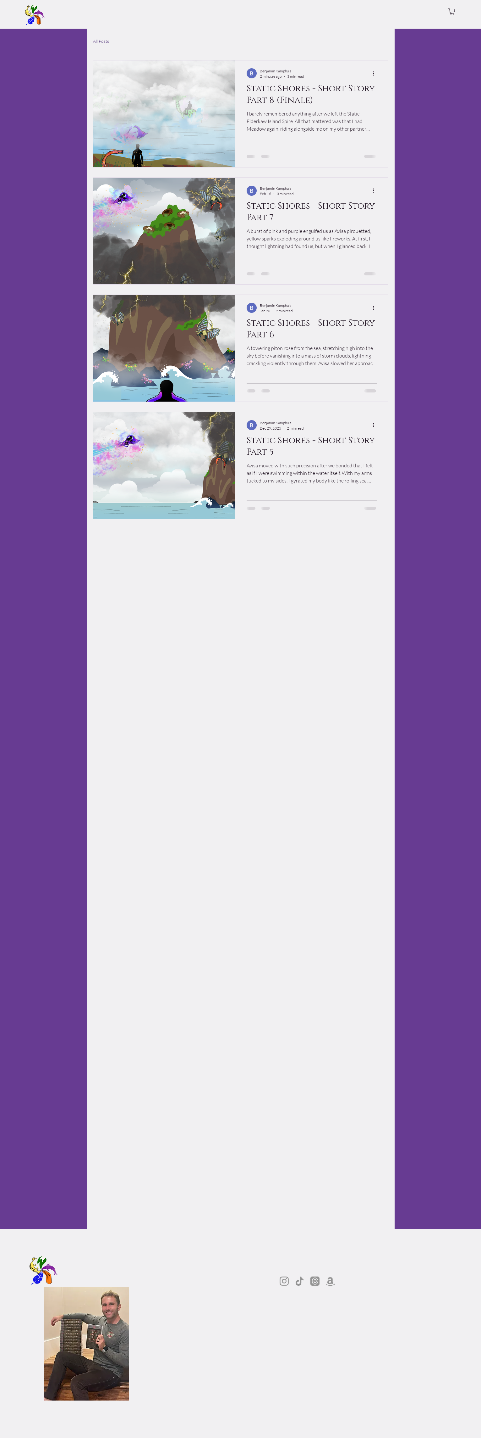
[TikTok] (299, 1281)
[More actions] (376, 73)
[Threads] (315, 1281)
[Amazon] (330, 1281)
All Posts (101, 41)
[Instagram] (284, 1281)
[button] (452, 11)
